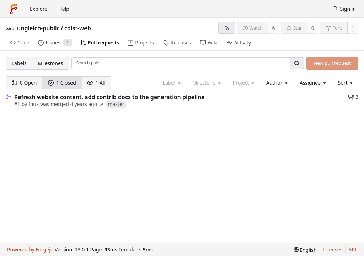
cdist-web (77, 28)
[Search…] (297, 63)
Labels (19, 63)
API (352, 249)
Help (63, 8)
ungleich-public (38, 28)
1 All (96, 82)
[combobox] (277, 82)
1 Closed (62, 82)
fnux (33, 104)
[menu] (346, 82)
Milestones (50, 63)
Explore (38, 8)
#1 (18, 104)
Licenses (333, 249)
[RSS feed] (226, 28)
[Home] (13, 8)
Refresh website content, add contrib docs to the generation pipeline (109, 97)
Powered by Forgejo (30, 249)
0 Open (24, 82)
